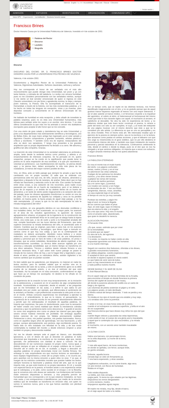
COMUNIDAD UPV (121, 13)
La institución (40, 17)
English (73, 3)
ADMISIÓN (18, 13)
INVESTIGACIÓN (70, 13)
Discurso (39, 42)
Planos (24, 398)
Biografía (39, 48)
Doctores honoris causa (56, 17)
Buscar (106, 3)
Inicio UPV (17, 17)
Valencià (67, 3)
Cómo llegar (16, 398)
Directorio (114, 3)
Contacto (32, 398)
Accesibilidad (88, 3)
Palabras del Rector (43, 38)
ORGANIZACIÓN (96, 13)
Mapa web (98, 3)
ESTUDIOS (41, 13)
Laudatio (38, 45)
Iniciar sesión (147, 9)
